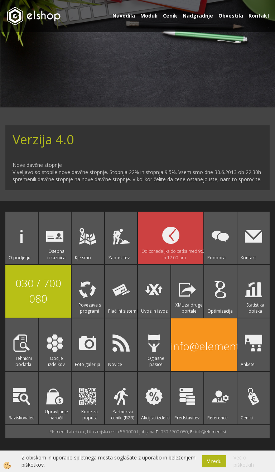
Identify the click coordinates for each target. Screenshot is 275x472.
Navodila (123, 15)
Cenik (170, 15)
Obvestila (230, 15)
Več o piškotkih (243, 461)
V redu (214, 461)
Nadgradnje (198, 15)
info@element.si (204, 346)
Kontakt (259, 15)
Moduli (149, 15)
